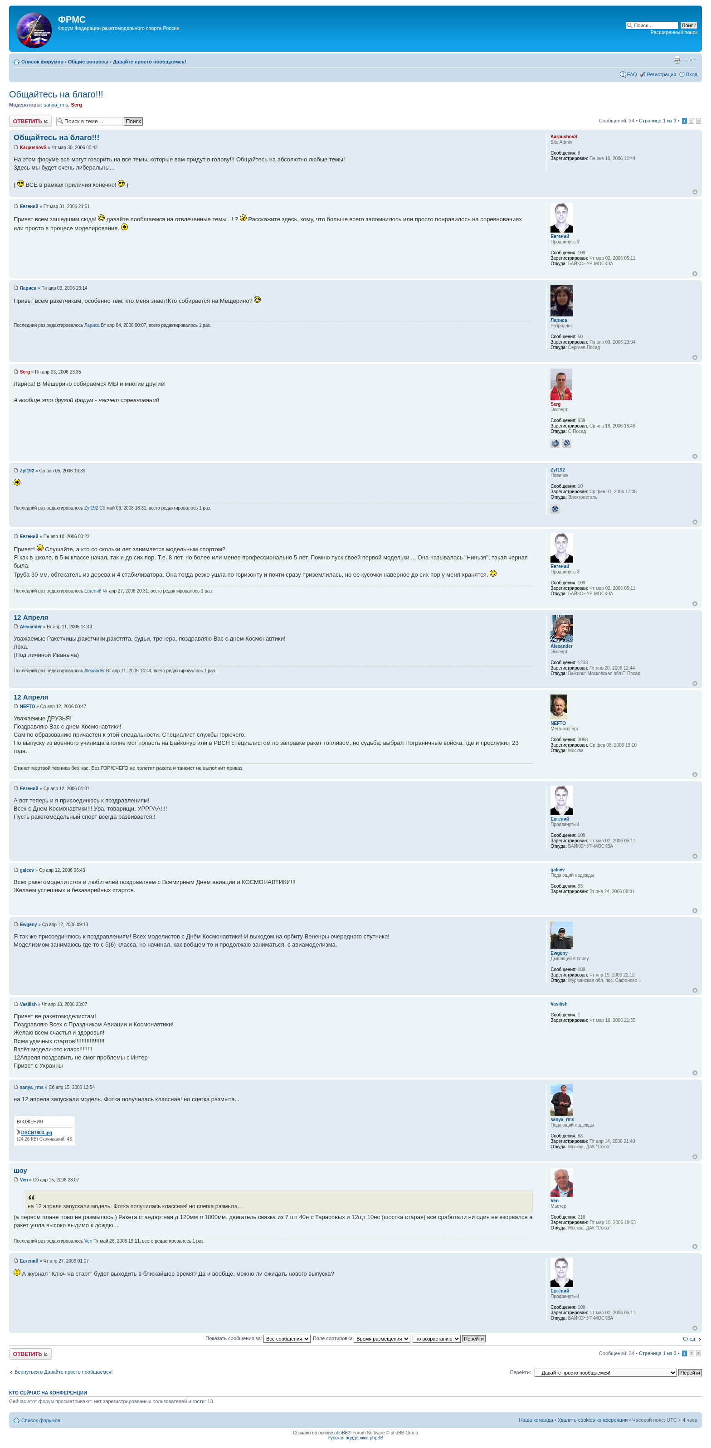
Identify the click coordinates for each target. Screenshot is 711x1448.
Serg (76, 104)
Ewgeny (28, 924)
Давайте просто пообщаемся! (149, 61)
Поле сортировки (361, 1338)
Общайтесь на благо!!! (56, 94)
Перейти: (520, 1372)
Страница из (657, 120)
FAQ (632, 74)
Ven (24, 1179)
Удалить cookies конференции (593, 1420)
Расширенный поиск (673, 32)
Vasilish (28, 1004)
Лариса (28, 288)
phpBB (341, 1432)
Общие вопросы (88, 61)
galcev (27, 870)
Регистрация (661, 74)
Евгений (29, 206)
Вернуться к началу (694, 192)
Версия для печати (677, 60)
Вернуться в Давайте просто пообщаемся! (64, 1372)
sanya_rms (56, 104)
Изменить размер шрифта (690, 60)
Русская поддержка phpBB (355, 1437)
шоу (20, 1170)
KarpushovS (33, 147)
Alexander (31, 626)
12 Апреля (31, 617)
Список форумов (42, 61)
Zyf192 (27, 470)
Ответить (30, 121)
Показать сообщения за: (258, 1338)
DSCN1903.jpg (36, 1132)
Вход (691, 74)
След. (689, 1338)
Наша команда (536, 1420)
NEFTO (27, 706)
